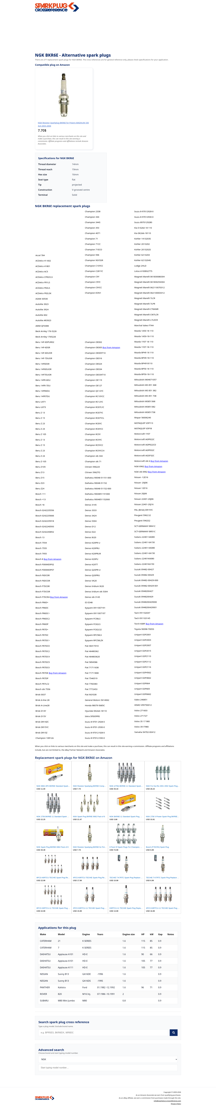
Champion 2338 (92, 211)
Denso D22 (90, 531)
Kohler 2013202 (142, 244)
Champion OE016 (93, 358)
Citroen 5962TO (92, 472)
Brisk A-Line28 (42, 705)
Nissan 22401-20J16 (143, 504)
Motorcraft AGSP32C (144, 455)
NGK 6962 (139, 466)
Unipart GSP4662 (142, 677)
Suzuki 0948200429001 (145, 607)
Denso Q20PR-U (92, 569)
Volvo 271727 (140, 715)
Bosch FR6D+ (42, 602)
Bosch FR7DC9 (43, 662)
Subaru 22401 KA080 (144, 537)
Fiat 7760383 (91, 683)
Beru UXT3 (41, 407)
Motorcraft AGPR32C (144, 450)
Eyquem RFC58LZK (94, 640)
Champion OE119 (93, 380)
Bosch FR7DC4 (43, 656)
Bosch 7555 (41, 548)
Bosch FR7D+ (42, 629)
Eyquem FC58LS (92, 618)
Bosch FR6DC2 (43, 618)
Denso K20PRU (92, 548)
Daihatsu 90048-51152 (96, 483)
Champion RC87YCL (94, 418)
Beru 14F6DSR (42, 363)
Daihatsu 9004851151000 (97, 493)
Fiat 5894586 (91, 662)
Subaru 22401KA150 (144, 564)
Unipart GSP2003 (142, 640)
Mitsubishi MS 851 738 (145, 395)
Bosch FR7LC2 (42, 683)
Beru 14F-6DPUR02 (45, 342)
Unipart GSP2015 (142, 650)
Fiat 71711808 (91, 673)
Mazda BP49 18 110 (143, 352)
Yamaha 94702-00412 (144, 732)
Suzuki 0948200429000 (145, 602)
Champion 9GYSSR (94, 260)
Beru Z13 (40, 472)
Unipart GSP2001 (142, 634)
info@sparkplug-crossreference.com (167, 1101)
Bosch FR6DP (42, 624)
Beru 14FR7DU (43, 396)
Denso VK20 (91, 580)
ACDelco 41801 (43, 266)
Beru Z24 (40, 488)
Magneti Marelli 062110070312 (149, 287)
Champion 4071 (92, 233)
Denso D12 (90, 526)
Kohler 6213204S (142, 260)
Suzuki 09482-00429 (144, 574)
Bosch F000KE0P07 (45, 569)
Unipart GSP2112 (142, 661)
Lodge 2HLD (140, 265)
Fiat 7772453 (91, 689)
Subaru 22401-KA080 (144, 547)
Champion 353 (92, 227)
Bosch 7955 (41, 553)
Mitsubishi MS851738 (144, 412)
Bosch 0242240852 (45, 531)
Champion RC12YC (94, 401)
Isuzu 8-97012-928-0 (95, 732)
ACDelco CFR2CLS (44, 277)
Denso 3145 (90, 504)
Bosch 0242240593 (45, 526)
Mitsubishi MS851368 (144, 401)
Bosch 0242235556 (45, 510)
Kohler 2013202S (142, 249)
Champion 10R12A (45, 738)
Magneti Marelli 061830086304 (149, 276)
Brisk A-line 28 (42, 700)
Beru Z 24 (40, 428)
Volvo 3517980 (141, 726)
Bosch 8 (39, 559)
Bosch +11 (41, 493)
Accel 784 (40, 255)
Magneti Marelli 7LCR (144, 298)
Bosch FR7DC (42, 635)
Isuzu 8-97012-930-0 (95, 738)
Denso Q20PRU (92, 575)
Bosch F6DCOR (43, 580)
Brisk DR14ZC (42, 721)
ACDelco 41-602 (43, 260)
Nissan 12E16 (140, 488)
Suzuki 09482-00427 (144, 569)
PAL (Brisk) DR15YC (143, 509)
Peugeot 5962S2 (142, 520)
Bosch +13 (41, 499)
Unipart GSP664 (142, 683)
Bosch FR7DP (42, 678)
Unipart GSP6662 (142, 694)
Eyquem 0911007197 (95, 613)
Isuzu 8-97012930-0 (143, 216)
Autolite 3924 (42, 309)
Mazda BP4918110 (143, 363)
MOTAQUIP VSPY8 (143, 428)
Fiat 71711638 (91, 667)
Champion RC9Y (93, 434)
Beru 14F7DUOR (44, 374)
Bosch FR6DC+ (43, 613)
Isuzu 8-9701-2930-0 (95, 727)
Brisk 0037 (41, 694)
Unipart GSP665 (142, 688)
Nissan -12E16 (141, 477)
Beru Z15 (40, 477)
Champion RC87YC (94, 412)
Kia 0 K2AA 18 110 (143, 227)
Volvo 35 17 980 (142, 721)
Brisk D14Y (41, 710)
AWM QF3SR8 (42, 325)
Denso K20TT (91, 564)
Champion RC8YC (93, 423)
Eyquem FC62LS (92, 624)
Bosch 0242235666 (45, 515)
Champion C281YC (94, 271)
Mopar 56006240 (142, 417)
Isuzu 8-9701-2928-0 (95, 721)
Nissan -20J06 (141, 482)
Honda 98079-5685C (95, 705)
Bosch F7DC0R (43, 586)
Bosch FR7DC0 (43, 645)
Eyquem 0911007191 (95, 607)
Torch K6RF (139, 623)
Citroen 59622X (92, 466)
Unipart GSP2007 (142, 645)
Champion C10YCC (94, 265)
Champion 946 (92, 254)
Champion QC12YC (94, 390)
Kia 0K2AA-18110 (142, 233)
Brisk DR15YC (42, 727)
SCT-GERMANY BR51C (144, 531)
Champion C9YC (93, 282)
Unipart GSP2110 (142, 656)
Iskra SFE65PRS (92, 716)
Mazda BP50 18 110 (143, 368)
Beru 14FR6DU (43, 390)
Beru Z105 (41, 466)
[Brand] (108, 1059)
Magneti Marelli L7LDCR (146, 320)
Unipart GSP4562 (142, 672)
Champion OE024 (93, 363)
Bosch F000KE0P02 (45, 564)
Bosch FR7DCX (43, 667)
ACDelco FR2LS (43, 287)
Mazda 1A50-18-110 (144, 336)
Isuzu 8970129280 (143, 222)
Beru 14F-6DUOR (44, 353)
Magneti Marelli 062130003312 (149, 292)
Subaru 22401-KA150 (144, 553)
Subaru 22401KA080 (144, 558)
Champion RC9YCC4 (94, 450)
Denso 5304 (90, 521)
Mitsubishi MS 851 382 (145, 390)
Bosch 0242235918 (45, 521)
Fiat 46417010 (91, 645)
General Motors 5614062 (97, 700)
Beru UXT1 (41, 401)
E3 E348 (89, 602)
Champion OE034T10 (95, 374)
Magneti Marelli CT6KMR (146, 309)
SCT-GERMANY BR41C (144, 526)
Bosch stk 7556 (43, 689)
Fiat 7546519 (91, 678)
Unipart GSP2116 (142, 667)
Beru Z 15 (40, 418)
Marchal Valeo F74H (144, 325)
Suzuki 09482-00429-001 (146, 585)
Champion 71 (91, 238)
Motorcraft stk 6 (142, 461)
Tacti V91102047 (142, 612)
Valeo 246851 (140, 699)
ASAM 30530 (42, 298)
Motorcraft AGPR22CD (145, 444)
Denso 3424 (90, 515)
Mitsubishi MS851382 (144, 406)
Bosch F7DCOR (43, 591)
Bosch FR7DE (42, 673)
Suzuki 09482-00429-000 (146, 580)
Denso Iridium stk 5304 (96, 591)
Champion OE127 (93, 385)
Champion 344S (92, 222)
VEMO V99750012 (143, 705)
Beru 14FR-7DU (43, 385)
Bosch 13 (40, 537)
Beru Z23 (40, 483)
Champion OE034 (93, 369)
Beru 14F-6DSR (43, 347)
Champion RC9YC (93, 439)
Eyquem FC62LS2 (93, 629)
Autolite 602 (41, 315)
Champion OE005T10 (95, 353)
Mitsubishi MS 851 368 (145, 385)
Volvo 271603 (140, 710)
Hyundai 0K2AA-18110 (96, 710)
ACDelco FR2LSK (43, 293)
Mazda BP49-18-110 (144, 357)
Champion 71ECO (93, 249)
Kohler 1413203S (142, 238)
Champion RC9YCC (94, 445)
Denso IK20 (90, 537)
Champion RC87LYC (94, 407)
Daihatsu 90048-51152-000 (98, 488)
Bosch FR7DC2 (43, 651)
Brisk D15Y (41, 716)
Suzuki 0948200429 (143, 596)
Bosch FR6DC (42, 607)
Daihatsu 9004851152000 (97, 499)
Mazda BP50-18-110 (144, 374)
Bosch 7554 (41, 542)
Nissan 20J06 (140, 493)
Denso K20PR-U (92, 542)
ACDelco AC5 (42, 271)
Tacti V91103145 (142, 618)
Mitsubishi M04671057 (145, 379)
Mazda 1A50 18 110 (143, 330)
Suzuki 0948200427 (143, 591)
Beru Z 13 (40, 412)
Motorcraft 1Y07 (142, 433)
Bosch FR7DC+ (43, 640)
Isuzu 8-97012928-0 (143, 211)
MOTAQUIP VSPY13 (143, 423)
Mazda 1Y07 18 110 (143, 341)
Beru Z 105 (41, 434)
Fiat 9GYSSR (90, 694)
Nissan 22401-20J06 (143, 499)
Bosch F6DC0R (43, 575)
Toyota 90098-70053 (144, 629)
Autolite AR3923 (43, 320)
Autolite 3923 (42, 304)
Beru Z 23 (40, 423)
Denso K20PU (91, 559)
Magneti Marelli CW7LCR (146, 314)
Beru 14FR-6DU (43, 380)
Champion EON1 (93, 292)
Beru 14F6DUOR (44, 369)
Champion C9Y (92, 276)
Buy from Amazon (52, 559)
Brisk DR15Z (41, 732)
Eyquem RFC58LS (93, 635)
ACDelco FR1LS (43, 282)
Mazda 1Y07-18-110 (143, 347)
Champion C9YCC (93, 287)
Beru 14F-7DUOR (44, 358)
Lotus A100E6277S (143, 271)
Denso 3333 (90, 510)
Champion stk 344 (93, 456)
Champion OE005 (93, 347)
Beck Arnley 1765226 (46, 336)
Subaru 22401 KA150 (144, 542)
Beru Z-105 (41, 461)
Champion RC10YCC (94, 396)
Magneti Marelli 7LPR (144, 303)
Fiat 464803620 (92, 656)
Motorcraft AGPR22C (144, 439)
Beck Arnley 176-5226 (46, 331)
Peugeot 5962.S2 (142, 515)
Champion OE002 (93, 342)
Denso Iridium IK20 (94, 586)
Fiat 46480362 (91, 651)
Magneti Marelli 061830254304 (149, 282)
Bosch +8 (40, 504)
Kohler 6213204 (142, 254)
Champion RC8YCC (94, 428)
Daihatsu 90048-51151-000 (98, 477)
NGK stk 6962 (141, 471)
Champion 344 (92, 216)
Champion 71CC (93, 244)
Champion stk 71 (93, 461)
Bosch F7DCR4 (43, 597)
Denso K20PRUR (93, 553)
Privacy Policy (176, 1104)
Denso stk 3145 (92, 597)
